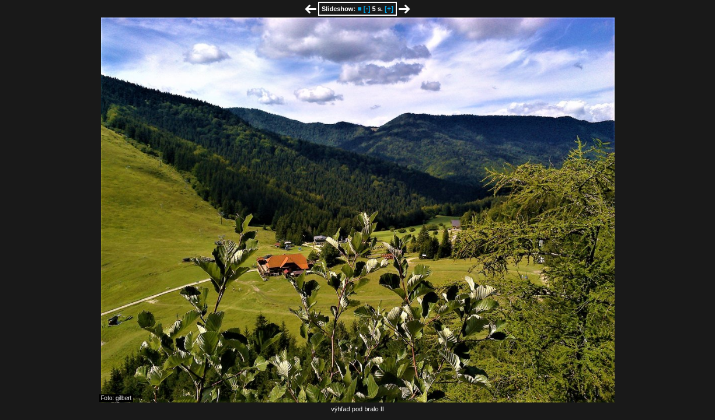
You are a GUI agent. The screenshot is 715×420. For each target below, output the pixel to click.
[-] (366, 9)
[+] (389, 9)
